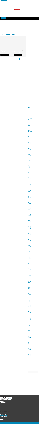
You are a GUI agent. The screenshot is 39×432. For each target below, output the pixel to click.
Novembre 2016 (29, 263)
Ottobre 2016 (29, 264)
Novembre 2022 (29, 186)
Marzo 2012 (29, 330)
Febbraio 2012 (29, 331)
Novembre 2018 (29, 234)
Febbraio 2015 (29, 288)
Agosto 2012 (29, 324)
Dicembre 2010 (29, 348)
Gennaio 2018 (29, 246)
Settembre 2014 (29, 294)
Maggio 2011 (29, 342)
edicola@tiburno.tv (2, 417)
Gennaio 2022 (29, 198)
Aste (28, 105)
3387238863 (8, 411)
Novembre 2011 (29, 335)
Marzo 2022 (29, 196)
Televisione (29, 130)
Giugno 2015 (29, 283)
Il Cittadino (29, 117)
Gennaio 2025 (29, 155)
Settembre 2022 (29, 189)
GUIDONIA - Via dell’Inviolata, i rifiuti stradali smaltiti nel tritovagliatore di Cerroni (19, 51)
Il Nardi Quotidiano (30, 118)
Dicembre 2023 (29, 171)
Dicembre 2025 (29, 142)
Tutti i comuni (3, 19)
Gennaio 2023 (29, 184)
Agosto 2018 (29, 238)
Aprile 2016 (29, 271)
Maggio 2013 (29, 313)
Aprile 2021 (29, 209)
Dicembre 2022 (29, 185)
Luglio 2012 (29, 325)
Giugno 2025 (29, 149)
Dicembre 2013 (29, 305)
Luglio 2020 (29, 220)
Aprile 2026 (29, 137)
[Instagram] (3, 419)
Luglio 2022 (29, 191)
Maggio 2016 (29, 270)
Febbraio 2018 (29, 245)
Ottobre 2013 (29, 307)
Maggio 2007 (29, 355)
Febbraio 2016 (29, 274)
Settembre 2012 (29, 323)
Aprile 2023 (29, 180)
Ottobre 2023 (29, 173)
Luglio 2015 (29, 282)
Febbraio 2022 (29, 197)
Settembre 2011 (29, 337)
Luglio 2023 (29, 177)
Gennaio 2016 (29, 275)
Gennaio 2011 (29, 347)
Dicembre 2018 (29, 233)
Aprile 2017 (29, 257)
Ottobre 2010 (29, 350)
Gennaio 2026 (29, 141)
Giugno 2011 (29, 341)
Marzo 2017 (29, 258)
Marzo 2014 (29, 301)
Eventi (28, 114)
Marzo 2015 (29, 287)
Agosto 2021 (29, 204)
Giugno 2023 (29, 178)
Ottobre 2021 (29, 202)
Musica (28, 123)
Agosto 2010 (29, 353)
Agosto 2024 (29, 161)
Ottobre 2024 (29, 159)
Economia (29, 113)
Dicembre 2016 (29, 262)
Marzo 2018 (29, 244)
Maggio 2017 (29, 256)
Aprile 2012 (29, 329)
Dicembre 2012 (29, 319)
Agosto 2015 (29, 281)
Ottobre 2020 (29, 216)
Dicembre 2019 (29, 228)
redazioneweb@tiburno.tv (3, 415)
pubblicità (29, 125)
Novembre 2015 (29, 277)
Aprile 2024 (29, 166)
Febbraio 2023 (29, 183)
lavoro (28, 119)
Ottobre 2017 (29, 250)
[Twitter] (1, 419)
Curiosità (29, 112)
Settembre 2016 (29, 265)
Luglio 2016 (29, 268)
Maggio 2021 (29, 208)
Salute (28, 126)
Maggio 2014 (29, 299)
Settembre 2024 (29, 160)
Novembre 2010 (29, 349)
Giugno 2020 (29, 221)
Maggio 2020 (29, 222)
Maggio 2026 (29, 136)
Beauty (28, 106)
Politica (28, 124)
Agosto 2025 (29, 147)
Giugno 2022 (29, 192)
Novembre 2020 (29, 215)
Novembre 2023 (29, 172)
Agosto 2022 (29, 190)
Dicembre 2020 (29, 214)
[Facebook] (0, 419)
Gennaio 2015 (29, 289)
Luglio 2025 (29, 148)
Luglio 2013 (29, 311)
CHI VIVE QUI (29, 107)
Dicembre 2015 (29, 276)
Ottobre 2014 (29, 293)
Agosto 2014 (29, 295)
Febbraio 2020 (29, 226)
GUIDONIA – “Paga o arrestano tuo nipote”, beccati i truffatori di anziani (6, 51)
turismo (29, 132)
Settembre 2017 (29, 251)
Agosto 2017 (29, 252)
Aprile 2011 (29, 343)
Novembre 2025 (29, 143)
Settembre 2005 (29, 356)
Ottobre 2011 (29, 336)
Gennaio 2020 (29, 227)
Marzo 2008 (29, 354)
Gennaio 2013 (29, 318)
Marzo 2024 (29, 167)
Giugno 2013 (29, 312)
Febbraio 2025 (29, 154)
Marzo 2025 (29, 153)
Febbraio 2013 (29, 317)
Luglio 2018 (29, 239)
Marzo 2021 (29, 210)
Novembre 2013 (29, 306)
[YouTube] (2, 419)
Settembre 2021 (29, 203)
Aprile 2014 (29, 300)
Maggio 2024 (29, 165)
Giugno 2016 (29, 269)
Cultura (28, 111)
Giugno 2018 (29, 240)
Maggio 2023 (29, 179)
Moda (28, 120)
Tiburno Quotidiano (30, 131)
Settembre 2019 (29, 232)
